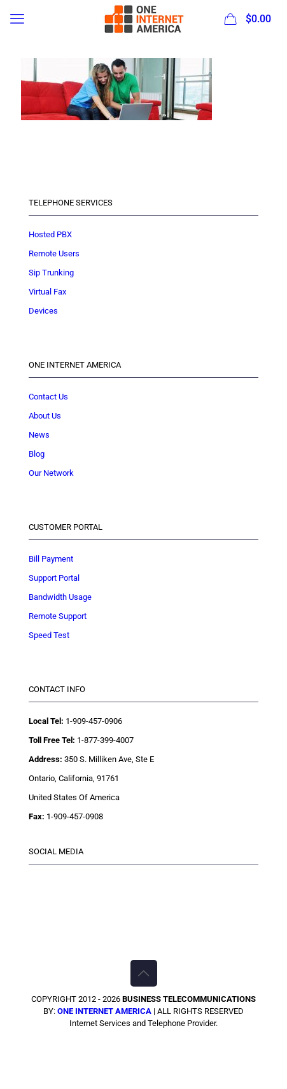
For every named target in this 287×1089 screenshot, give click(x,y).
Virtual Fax (47, 291)
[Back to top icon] (143, 973)
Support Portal (54, 578)
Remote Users (54, 253)
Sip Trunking (51, 272)
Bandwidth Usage (60, 597)
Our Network (51, 473)
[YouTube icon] (157, 1044)
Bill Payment (51, 559)
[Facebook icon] (130, 1044)
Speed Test (49, 635)
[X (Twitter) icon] (143, 1044)
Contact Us (48, 396)
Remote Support (58, 616)
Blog (37, 454)
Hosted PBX (50, 234)
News (39, 435)
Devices (43, 311)
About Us (45, 415)
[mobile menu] (17, 19)
